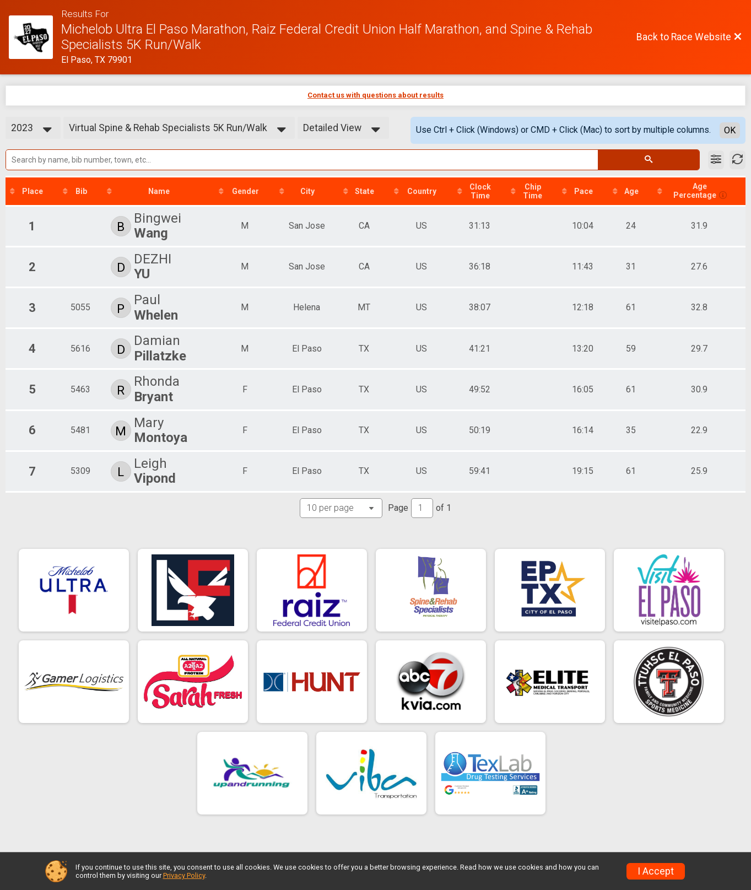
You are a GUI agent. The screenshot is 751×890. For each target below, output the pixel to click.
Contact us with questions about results (375, 95)
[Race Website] (35, 37)
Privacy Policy (184, 875)
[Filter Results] (716, 159)
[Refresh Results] (737, 159)
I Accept (655, 871)
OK (730, 130)
